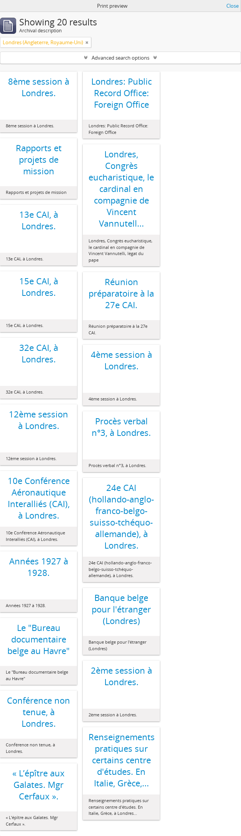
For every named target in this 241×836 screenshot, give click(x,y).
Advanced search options (120, 57)
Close (232, 5)
